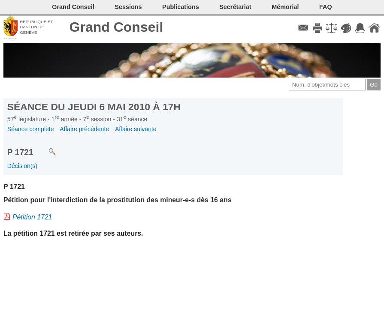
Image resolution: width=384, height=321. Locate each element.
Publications (180, 6)
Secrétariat (235, 6)
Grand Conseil (116, 27)
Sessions (128, 6)
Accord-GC (360, 28)
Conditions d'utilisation (331, 28)
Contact (303, 28)
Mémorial (285, 6)
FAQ (325, 6)
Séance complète (30, 129)
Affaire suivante (136, 129)
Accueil (374, 28)
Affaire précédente (84, 129)
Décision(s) (22, 165)
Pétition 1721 (32, 217)
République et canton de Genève (36, 27)
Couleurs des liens (346, 28)
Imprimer (317, 28)
